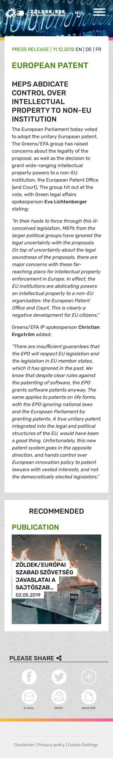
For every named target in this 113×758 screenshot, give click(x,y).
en (79, 49)
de (89, 49)
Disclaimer (24, 744)
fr (98, 49)
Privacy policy (51, 744)
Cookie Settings (83, 744)
